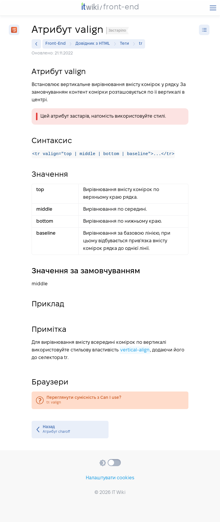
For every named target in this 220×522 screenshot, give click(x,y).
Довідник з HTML (94, 44)
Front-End (56, 44)
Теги (126, 44)
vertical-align (134, 350)
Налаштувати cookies (110, 478)
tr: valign (110, 400)
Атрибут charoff (70, 430)
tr (140, 44)
